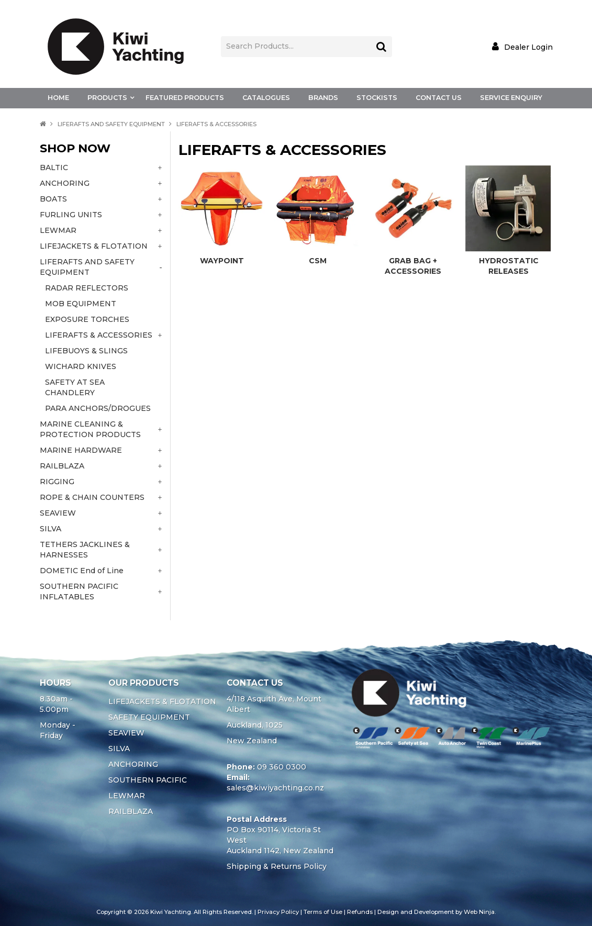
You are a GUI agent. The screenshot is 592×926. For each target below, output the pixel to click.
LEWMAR (126, 795)
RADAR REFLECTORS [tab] (86, 288)
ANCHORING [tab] (65, 183)
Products (107, 98)
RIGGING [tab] (57, 481)
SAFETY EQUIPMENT (149, 717)
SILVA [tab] (50, 528)
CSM (318, 260)
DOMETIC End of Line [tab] (82, 570)
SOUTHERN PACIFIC (147, 780)
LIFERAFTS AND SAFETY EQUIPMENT (111, 124)
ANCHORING (133, 764)
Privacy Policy (278, 912)
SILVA (119, 748)
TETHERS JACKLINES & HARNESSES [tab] (85, 550)
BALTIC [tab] (54, 167)
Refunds (360, 912)
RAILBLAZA (130, 811)
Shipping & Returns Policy (277, 866)
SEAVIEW (126, 733)
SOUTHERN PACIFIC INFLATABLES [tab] (79, 591)
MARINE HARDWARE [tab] (81, 450)
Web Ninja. (480, 912)
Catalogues (266, 98)
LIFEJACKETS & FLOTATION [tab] (94, 246)
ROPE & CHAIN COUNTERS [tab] (92, 497)
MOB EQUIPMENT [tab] (80, 303)
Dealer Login (528, 46)
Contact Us (439, 98)
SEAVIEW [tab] (58, 513)
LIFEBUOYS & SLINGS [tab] (86, 350)
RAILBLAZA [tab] (62, 466)
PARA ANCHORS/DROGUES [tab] (98, 408)
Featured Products (185, 98)
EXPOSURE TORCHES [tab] (87, 319)
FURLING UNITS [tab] (71, 214)
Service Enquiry (511, 98)
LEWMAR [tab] (58, 230)
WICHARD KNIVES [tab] (80, 366)
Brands (323, 98)
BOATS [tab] (53, 199)
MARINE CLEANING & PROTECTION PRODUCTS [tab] (90, 429)
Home (58, 98)
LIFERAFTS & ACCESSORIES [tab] (98, 335)
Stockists (376, 98)
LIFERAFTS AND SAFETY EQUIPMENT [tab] (87, 267)
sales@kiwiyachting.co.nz (275, 788)
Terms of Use (323, 912)
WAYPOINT (222, 260)
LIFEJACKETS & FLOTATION (162, 701)
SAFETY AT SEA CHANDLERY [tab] (75, 387)
